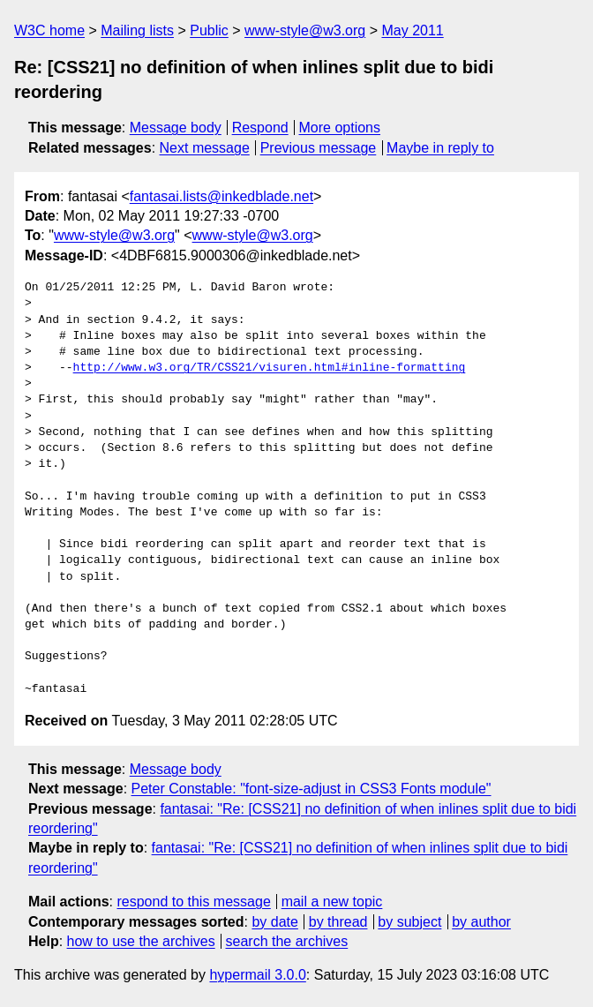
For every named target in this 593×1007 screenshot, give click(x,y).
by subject (409, 921)
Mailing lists (137, 30)
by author (481, 921)
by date (274, 921)
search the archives (287, 941)
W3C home (49, 30)
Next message (205, 147)
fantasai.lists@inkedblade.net (221, 196)
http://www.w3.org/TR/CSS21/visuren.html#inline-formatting (269, 368)
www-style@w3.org (304, 30)
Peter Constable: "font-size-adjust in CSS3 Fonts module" (311, 788)
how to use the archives (141, 941)
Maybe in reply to (440, 147)
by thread (338, 921)
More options (340, 127)
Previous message (318, 147)
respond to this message (193, 901)
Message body (175, 127)
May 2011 (412, 30)
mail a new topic (332, 901)
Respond (260, 127)
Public (209, 30)
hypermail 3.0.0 (257, 974)
